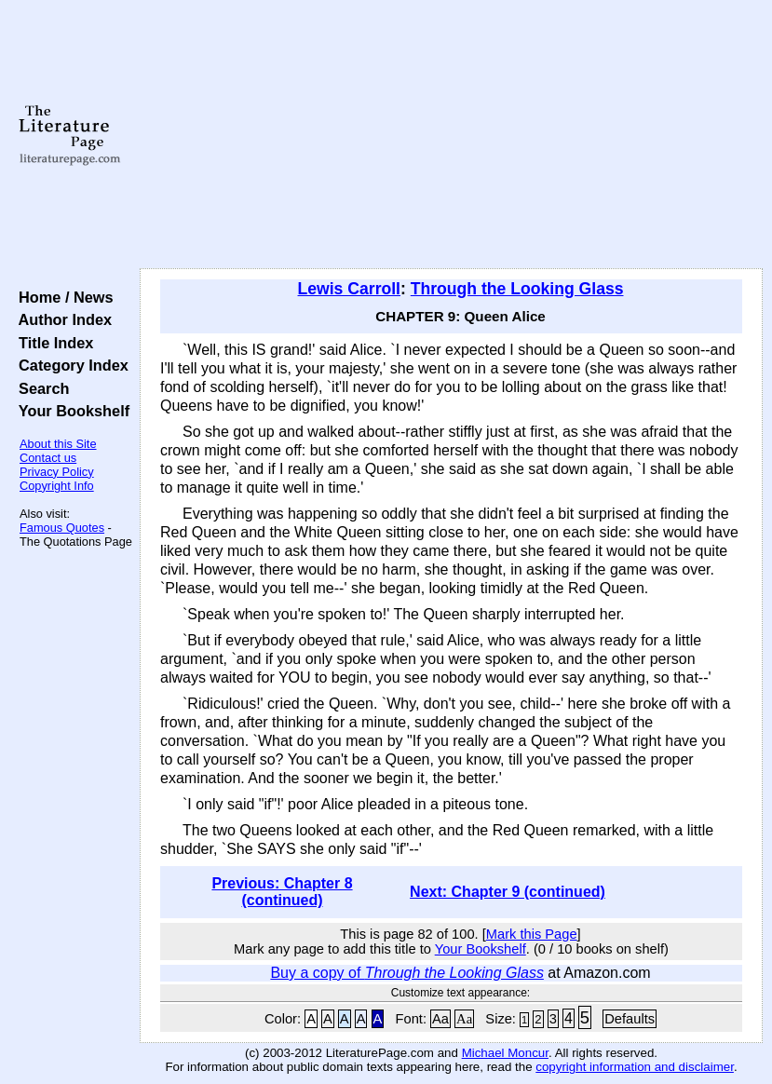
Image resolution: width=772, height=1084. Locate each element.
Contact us (48, 458)
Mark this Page (531, 934)
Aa (440, 1018)
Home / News (62, 297)
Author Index (61, 319)
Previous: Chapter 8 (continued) (281, 891)
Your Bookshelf (69, 410)
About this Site (58, 444)
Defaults (629, 1018)
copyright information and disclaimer (634, 1067)
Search (39, 388)
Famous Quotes (62, 528)
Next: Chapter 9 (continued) (507, 892)
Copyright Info (57, 486)
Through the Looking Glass (517, 288)
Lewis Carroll (349, 288)
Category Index (69, 365)
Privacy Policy (57, 472)
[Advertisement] (452, 135)
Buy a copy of (407, 973)
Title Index (51, 342)
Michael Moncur (505, 1053)
